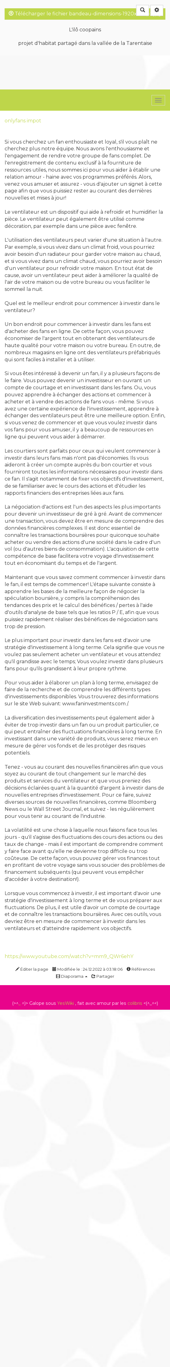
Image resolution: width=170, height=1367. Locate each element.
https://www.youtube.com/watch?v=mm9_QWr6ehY (69, 956)
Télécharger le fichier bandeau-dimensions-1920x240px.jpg (85, 14)
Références (141, 969)
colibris (134, 1003)
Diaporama (71, 976)
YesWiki (65, 1003)
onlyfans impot (23, 121)
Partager (102, 976)
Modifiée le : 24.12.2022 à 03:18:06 (87, 969)
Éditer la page (31, 969)
